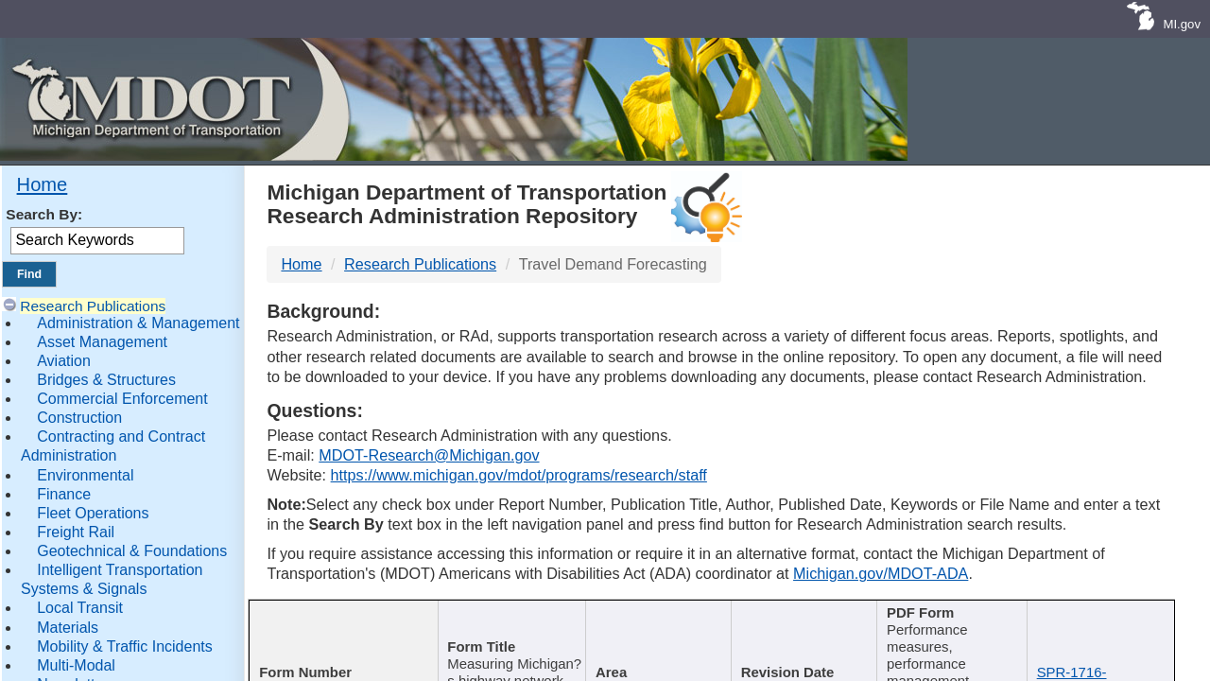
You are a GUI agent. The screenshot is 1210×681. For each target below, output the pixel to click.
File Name (1096, 614)
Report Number (334, 614)
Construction (79, 418)
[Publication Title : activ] (508, 626)
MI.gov (1182, 24)
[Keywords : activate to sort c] (952, 626)
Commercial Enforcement (122, 399)
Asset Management (102, 342)
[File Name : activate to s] (1102, 626)
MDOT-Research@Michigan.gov (429, 454)
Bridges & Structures (106, 380)
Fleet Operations (92, 513)
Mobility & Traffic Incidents (125, 646)
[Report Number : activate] (340, 626)
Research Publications (92, 306)
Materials (67, 628)
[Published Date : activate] (802, 626)
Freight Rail (75, 532)
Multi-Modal (76, 665)
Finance (64, 494)
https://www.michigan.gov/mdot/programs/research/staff (519, 474)
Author (650, 614)
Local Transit (80, 608)
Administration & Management (138, 323)
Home (42, 184)
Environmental (85, 475)
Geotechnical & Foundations (132, 551)
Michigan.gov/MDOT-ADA (880, 573)
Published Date (796, 614)
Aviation (64, 361)
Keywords (945, 614)
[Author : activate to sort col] (656, 626)
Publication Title (501, 614)
